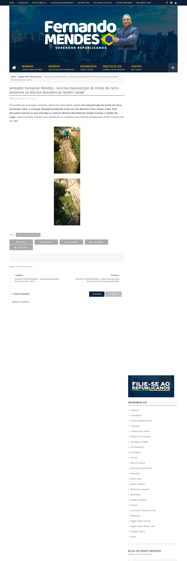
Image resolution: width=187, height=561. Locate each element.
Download (17, 424)
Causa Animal (143, 449)
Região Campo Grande (143, 222)
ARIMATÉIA (137, 315)
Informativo (129, 499)
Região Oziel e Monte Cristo (30, 77)
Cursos (127, 464)
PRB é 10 (128, 519)
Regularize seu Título (103, 3)
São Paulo (128, 534)
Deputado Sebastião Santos (136, 469)
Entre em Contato (167, 424)
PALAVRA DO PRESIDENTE (147, 267)
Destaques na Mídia (141, 142)
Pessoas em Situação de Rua (145, 211)
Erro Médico (138, 153)
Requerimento (170, 529)
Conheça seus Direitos (142, 132)
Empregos (61, 67)
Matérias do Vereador (142, 190)
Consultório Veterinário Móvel (136, 459)
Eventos (136, 158)
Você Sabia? (129, 544)
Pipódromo (138, 216)
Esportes (170, 484)
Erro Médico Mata (143, 3)
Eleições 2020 (130, 479)
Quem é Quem (130, 524)
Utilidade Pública (140, 232)
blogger (96, 288)
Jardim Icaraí (138, 179)
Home (11, 3)
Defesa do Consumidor (143, 137)
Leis (142, 504)
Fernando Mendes (23, 556)
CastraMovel (138, 116)
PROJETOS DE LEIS (157, 519)
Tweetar (20, 242)
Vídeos (135, 237)
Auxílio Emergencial (132, 444)
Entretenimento (140, 148)
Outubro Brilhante (124, 3)
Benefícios (147, 444)
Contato (136, 67)
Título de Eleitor (154, 534)
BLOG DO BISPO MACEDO (146, 251)
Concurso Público (143, 454)
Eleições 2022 (144, 479)
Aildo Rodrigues (151, 439)
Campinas (137, 111)
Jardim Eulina (142, 499)
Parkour (136, 206)
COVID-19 (156, 459)
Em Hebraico (157, 479)
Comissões (137, 127)
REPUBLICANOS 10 (142, 283)
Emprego (169, 479)
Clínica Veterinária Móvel (143, 121)
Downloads (23, 3)
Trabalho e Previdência (134, 539)
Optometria (138, 195)
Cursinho (167, 459)
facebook (112, 288)
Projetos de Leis (114, 67)
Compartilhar (43, 242)
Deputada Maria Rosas (164, 464)
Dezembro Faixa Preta (133, 474)
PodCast (166, 514)
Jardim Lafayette (140, 185)
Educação (162, 474)
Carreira (169, 444)
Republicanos (156, 529)
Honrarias (152, 494)
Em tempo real (86, 424)
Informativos (88, 67)
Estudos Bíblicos (39, 3)
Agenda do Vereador (133, 439)
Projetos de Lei (140, 519)
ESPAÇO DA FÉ (140, 299)
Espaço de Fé (158, 484)
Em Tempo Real (84, 3)
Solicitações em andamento (62, 3)
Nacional (171, 504)
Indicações (137, 174)
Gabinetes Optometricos (143, 169)
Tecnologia (140, 534)
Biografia (32, 67)
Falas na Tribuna (140, 164)
